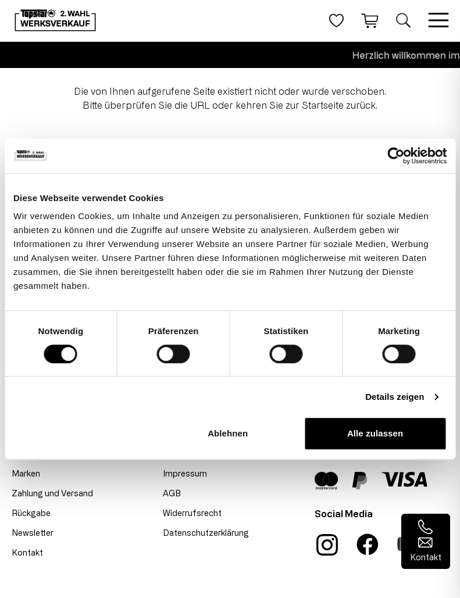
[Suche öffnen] (403, 20)
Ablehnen (228, 433)
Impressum (185, 473)
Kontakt (27, 552)
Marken (26, 473)
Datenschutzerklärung (206, 532)
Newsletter (33, 532)
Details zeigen (394, 397)
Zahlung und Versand (52, 493)
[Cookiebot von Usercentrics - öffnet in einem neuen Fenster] (396, 155)
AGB (172, 493)
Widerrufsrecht (192, 513)
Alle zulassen (375, 433)
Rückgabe (31, 513)
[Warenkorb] (370, 20)
